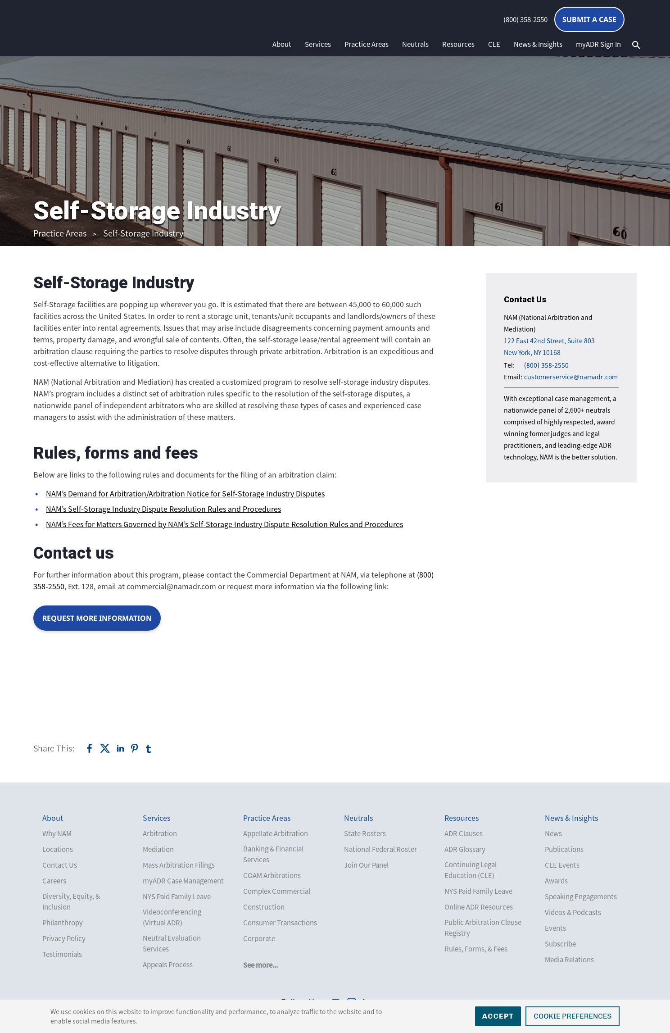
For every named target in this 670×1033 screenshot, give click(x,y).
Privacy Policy (64, 938)
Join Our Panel (366, 865)
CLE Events (562, 865)
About (281, 44)
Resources (458, 44)
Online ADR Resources (478, 907)
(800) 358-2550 (525, 19)
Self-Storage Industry (143, 233)
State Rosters (365, 833)
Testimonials (62, 954)
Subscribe (560, 944)
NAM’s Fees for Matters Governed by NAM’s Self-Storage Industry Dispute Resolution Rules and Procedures (224, 524)
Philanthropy (62, 923)
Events (555, 928)
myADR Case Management (183, 881)
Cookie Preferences (572, 1016)
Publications (564, 849)
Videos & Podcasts (573, 912)
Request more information (97, 618)
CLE (494, 44)
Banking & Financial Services (273, 854)
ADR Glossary (464, 849)
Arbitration (160, 833)
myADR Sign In (598, 44)
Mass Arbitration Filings (179, 865)
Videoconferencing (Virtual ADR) (172, 917)
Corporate (259, 938)
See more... (260, 965)
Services (318, 44)
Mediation (158, 849)
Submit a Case (589, 19)
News (553, 833)
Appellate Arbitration (275, 833)
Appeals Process (168, 964)
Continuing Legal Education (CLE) (470, 870)
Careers (54, 881)
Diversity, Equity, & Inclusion (71, 901)
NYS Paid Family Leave (177, 896)
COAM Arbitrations (272, 875)
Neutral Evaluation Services (172, 943)
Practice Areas (366, 44)
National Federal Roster (380, 849)
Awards (556, 881)
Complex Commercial (276, 891)
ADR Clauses (463, 833)
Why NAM (57, 833)
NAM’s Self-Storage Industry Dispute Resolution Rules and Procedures (163, 508)
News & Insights (538, 44)
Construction (264, 907)
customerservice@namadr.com (571, 377)
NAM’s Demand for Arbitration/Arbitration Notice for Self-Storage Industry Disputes (185, 493)
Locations (57, 849)
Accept (498, 1016)
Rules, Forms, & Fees (475, 949)
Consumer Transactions (280, 923)
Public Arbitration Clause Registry (482, 927)
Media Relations (569, 960)
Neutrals (415, 44)
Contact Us (59, 865)
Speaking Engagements (581, 896)
